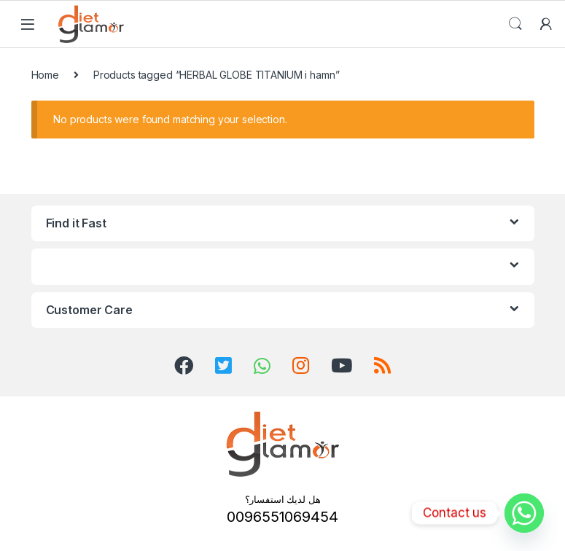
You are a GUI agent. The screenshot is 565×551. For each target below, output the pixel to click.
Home (45, 75)
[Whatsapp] (524, 513)
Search (515, 24)
